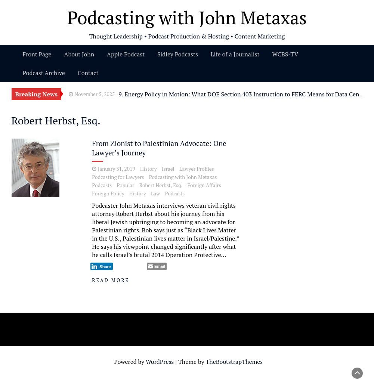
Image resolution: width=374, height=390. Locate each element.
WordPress (160, 362)
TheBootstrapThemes (234, 362)
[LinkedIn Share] (101, 266)
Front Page (37, 54)
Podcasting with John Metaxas (183, 177)
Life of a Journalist (235, 54)
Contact (88, 73)
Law (155, 193)
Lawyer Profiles (196, 168)
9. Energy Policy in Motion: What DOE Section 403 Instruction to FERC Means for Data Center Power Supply (242, 94)
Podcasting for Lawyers (118, 177)
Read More (110, 280)
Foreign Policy (108, 193)
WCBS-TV (285, 54)
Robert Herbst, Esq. (161, 185)
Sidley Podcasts (177, 54)
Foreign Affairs (204, 185)
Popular (125, 185)
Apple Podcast (126, 54)
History (148, 168)
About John (79, 54)
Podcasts (102, 185)
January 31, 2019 (116, 168)
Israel (168, 168)
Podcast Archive (44, 73)
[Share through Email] (157, 266)
